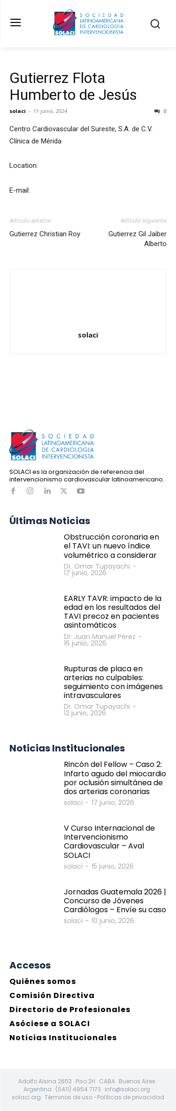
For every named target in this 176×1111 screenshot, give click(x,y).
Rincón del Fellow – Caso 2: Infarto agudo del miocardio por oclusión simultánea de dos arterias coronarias (115, 778)
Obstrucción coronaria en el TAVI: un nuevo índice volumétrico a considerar (111, 546)
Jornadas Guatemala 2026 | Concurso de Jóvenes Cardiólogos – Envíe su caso (115, 900)
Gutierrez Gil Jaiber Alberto (137, 239)
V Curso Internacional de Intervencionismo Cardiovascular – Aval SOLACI (109, 842)
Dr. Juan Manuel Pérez (100, 636)
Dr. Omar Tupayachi (97, 566)
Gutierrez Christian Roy (44, 234)
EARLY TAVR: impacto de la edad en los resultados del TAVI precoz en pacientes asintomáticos (112, 612)
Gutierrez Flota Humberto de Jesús (73, 86)
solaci (17, 110)
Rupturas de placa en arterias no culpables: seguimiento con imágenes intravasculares (113, 682)
